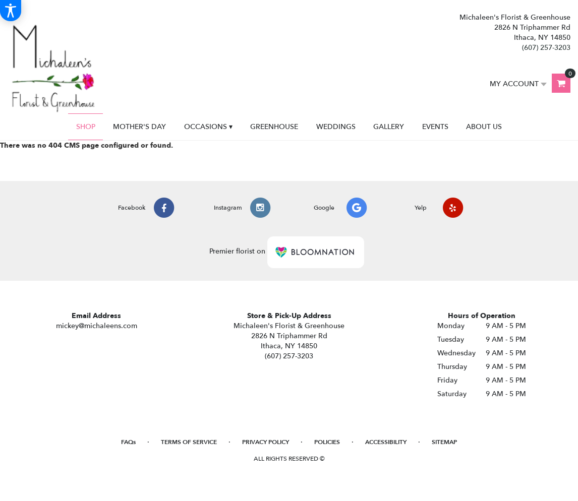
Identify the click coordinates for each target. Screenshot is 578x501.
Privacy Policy (265, 442)
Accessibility (386, 442)
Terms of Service (189, 442)
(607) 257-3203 (546, 47)
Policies (327, 442)
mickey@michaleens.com (96, 326)
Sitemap (444, 442)
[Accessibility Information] (10, 10)
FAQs (128, 442)
